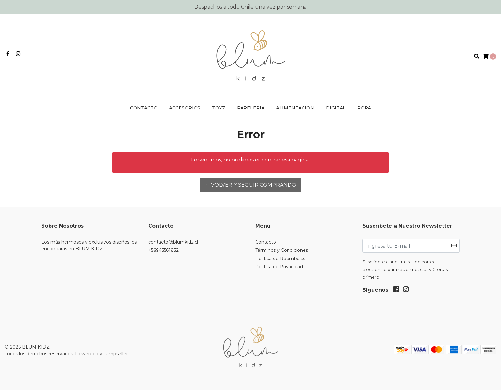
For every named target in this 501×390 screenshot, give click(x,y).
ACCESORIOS (184, 108)
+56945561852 (163, 250)
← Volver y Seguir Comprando (250, 185)
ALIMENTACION (295, 108)
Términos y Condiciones (281, 250)
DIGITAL (336, 108)
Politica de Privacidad (279, 267)
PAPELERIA (251, 108)
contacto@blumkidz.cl (173, 242)
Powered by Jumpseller (101, 353)
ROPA (364, 108)
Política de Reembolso (280, 258)
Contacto (144, 108)
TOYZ (218, 108)
